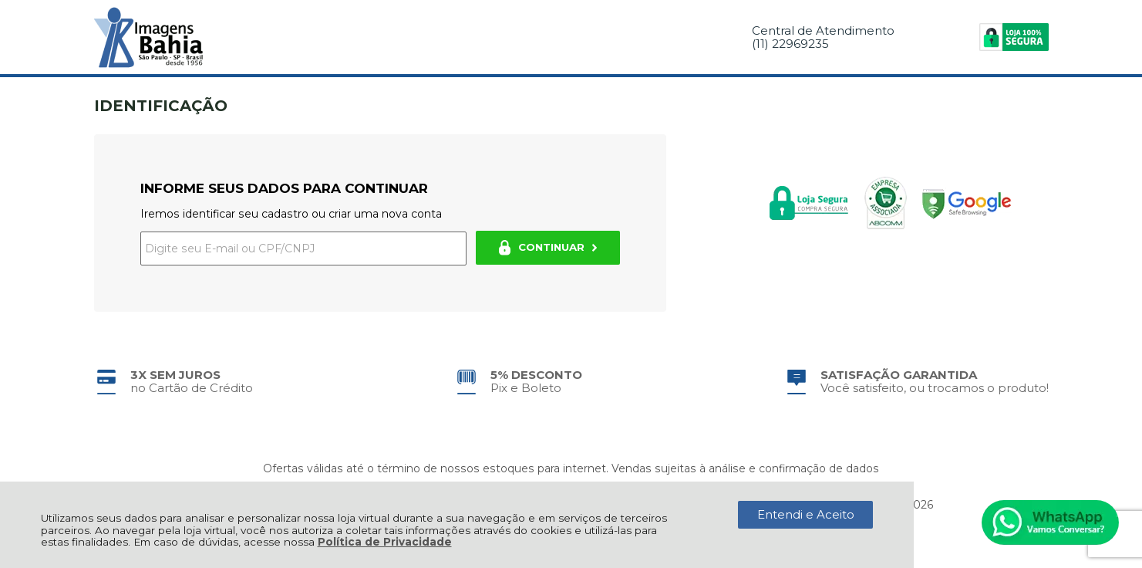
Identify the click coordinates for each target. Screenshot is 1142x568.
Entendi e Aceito (805, 514)
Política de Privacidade (385, 542)
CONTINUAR (548, 247)
